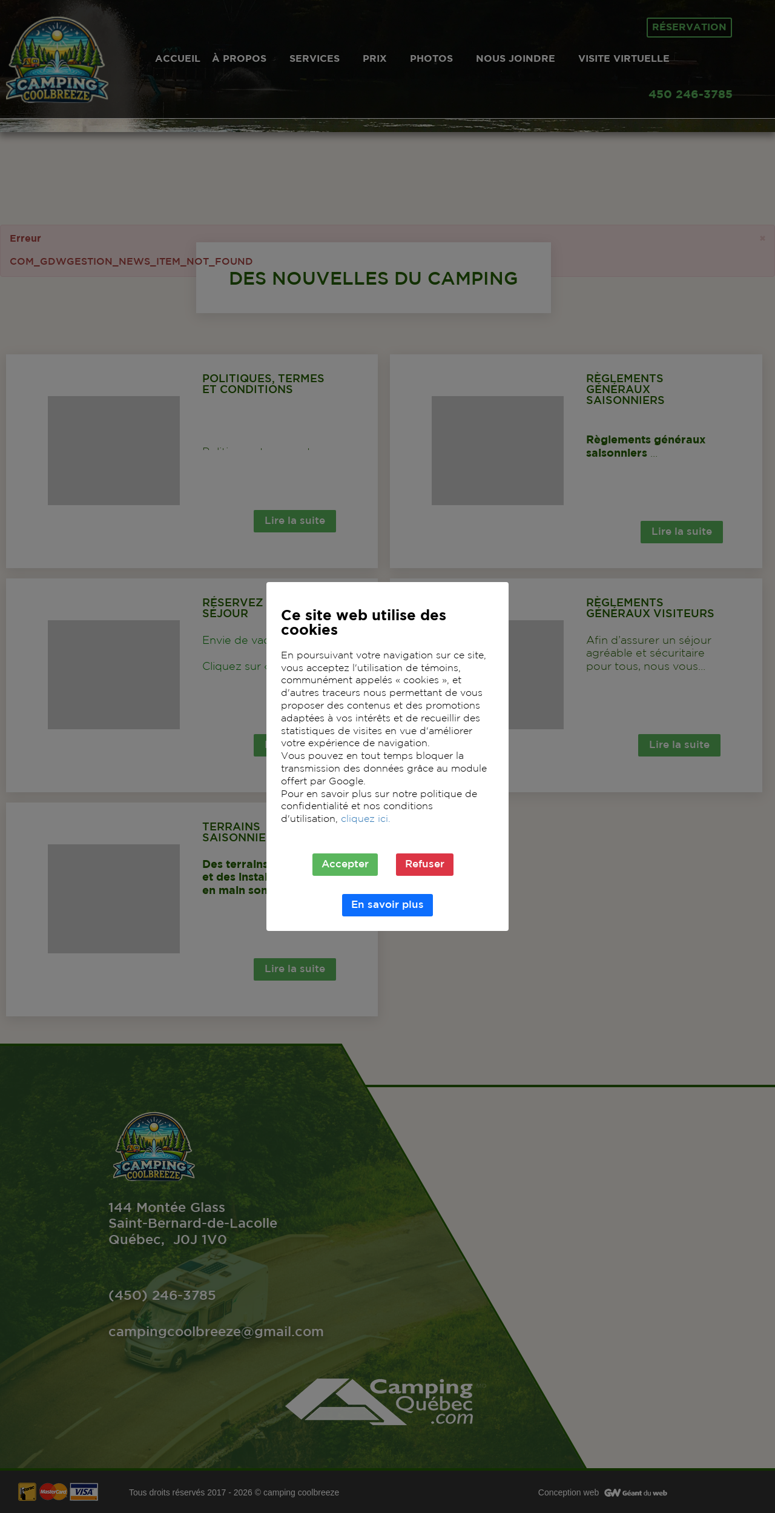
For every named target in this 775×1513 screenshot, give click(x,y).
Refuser (424, 864)
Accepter (345, 864)
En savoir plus (387, 905)
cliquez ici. (366, 819)
